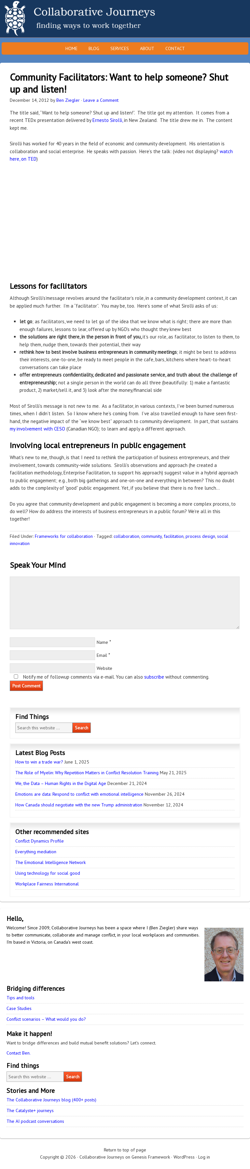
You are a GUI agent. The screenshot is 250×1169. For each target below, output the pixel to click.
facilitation (174, 536)
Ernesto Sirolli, (107, 120)
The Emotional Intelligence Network (50, 862)
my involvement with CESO (37, 429)
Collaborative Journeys (57, 18)
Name (102, 642)
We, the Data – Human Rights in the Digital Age (60, 783)
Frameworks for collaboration (64, 536)
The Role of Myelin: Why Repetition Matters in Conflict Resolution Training (87, 773)
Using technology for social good (47, 873)
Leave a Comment (100, 100)
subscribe (154, 677)
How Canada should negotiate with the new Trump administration (78, 805)
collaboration (126, 536)
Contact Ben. (19, 1053)
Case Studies (19, 1008)
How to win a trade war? (39, 762)
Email (102, 655)
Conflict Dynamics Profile (39, 841)
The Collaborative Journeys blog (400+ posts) (51, 1100)
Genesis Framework (151, 1157)
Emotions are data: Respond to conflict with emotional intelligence (79, 794)
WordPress (184, 1157)
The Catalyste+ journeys (30, 1110)
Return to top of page (125, 1150)
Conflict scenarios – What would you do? (46, 1019)
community (151, 536)
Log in (204, 1157)
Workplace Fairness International (47, 884)
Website (104, 668)
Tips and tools (21, 998)
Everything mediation (35, 852)
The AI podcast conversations (35, 1121)
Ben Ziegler (68, 100)
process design (200, 536)
